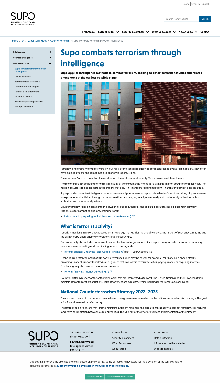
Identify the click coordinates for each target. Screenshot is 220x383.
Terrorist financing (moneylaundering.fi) (88, 271)
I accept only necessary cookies (120, 376)
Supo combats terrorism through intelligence (30, 70)
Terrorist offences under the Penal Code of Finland (94, 251)
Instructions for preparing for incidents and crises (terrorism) (99, 216)
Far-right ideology (24, 106)
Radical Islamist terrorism (27, 91)
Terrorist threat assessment (27, 81)
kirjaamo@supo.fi (80, 336)
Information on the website (169, 343)
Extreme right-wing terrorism (29, 101)
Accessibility (161, 332)
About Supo (119, 348)
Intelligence (19, 52)
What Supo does (37, 40)
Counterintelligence (23, 57)
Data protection (163, 338)
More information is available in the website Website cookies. (93, 365)
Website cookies (163, 348)
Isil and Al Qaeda (23, 96)
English (205, 4)
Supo (15, 40)
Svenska (195, 4)
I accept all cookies (95, 376)
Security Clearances (123, 338)
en (22, 40)
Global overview (23, 76)
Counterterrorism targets (27, 86)
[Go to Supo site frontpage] (23, 19)
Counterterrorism (60, 40)
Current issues (120, 332)
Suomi (186, 4)
